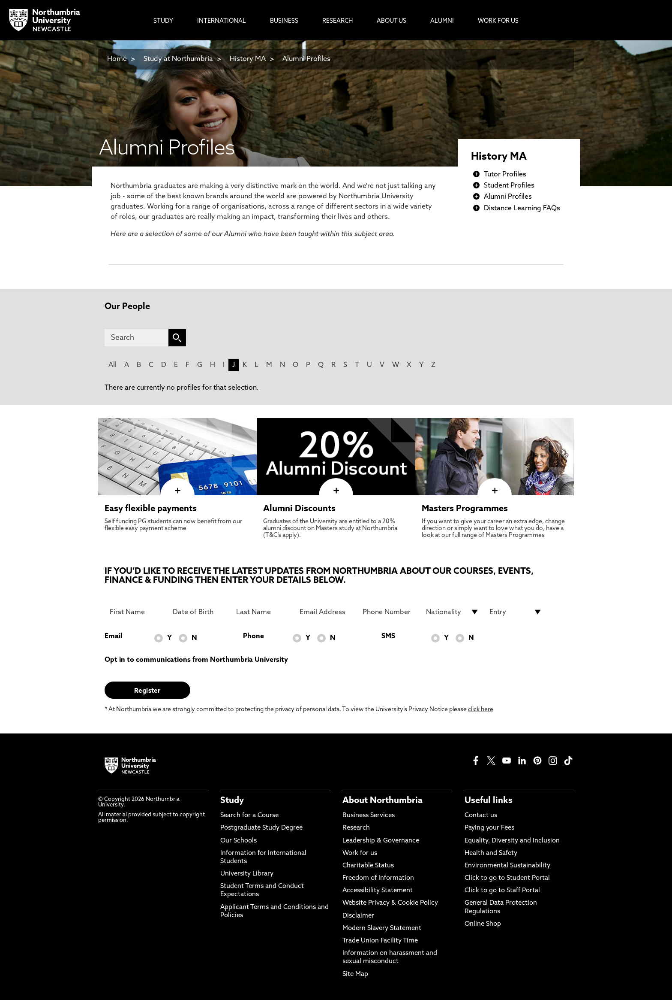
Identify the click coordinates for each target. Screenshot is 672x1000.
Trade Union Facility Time (380, 941)
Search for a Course (249, 815)
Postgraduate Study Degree (261, 828)
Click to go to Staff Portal (502, 891)
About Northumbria (382, 801)
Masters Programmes (465, 509)
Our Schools (238, 841)
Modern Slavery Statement (381, 928)
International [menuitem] (221, 21)
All (112, 365)
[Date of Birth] (199, 612)
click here (480, 709)
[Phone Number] (389, 612)
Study (232, 801)
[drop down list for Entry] (516, 612)
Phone (253, 636)
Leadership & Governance (380, 841)
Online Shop (483, 924)
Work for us (359, 853)
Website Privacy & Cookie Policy (390, 903)
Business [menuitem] (284, 21)
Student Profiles (509, 185)
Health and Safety (491, 853)
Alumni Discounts (299, 509)
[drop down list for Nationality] (452, 612)
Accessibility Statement (377, 891)
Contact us (481, 815)
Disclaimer (358, 916)
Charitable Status (368, 866)
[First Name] (136, 612)
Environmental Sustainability (507, 866)
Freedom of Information (378, 878)
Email (113, 636)
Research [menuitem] (337, 21)
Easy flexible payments (151, 509)
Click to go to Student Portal (507, 878)
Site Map (355, 974)
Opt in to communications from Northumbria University (196, 660)
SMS (388, 636)
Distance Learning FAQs (522, 208)
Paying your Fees (489, 828)
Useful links (489, 801)
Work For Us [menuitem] (498, 21)
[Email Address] (326, 612)
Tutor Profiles (505, 174)
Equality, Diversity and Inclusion (512, 841)
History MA (248, 59)
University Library (246, 874)
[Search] (136, 337)
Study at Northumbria (178, 59)
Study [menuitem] (163, 21)
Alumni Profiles (306, 59)
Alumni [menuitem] (442, 21)
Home (117, 59)
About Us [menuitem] (391, 21)
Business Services (368, 815)
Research (356, 828)
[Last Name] (263, 612)
